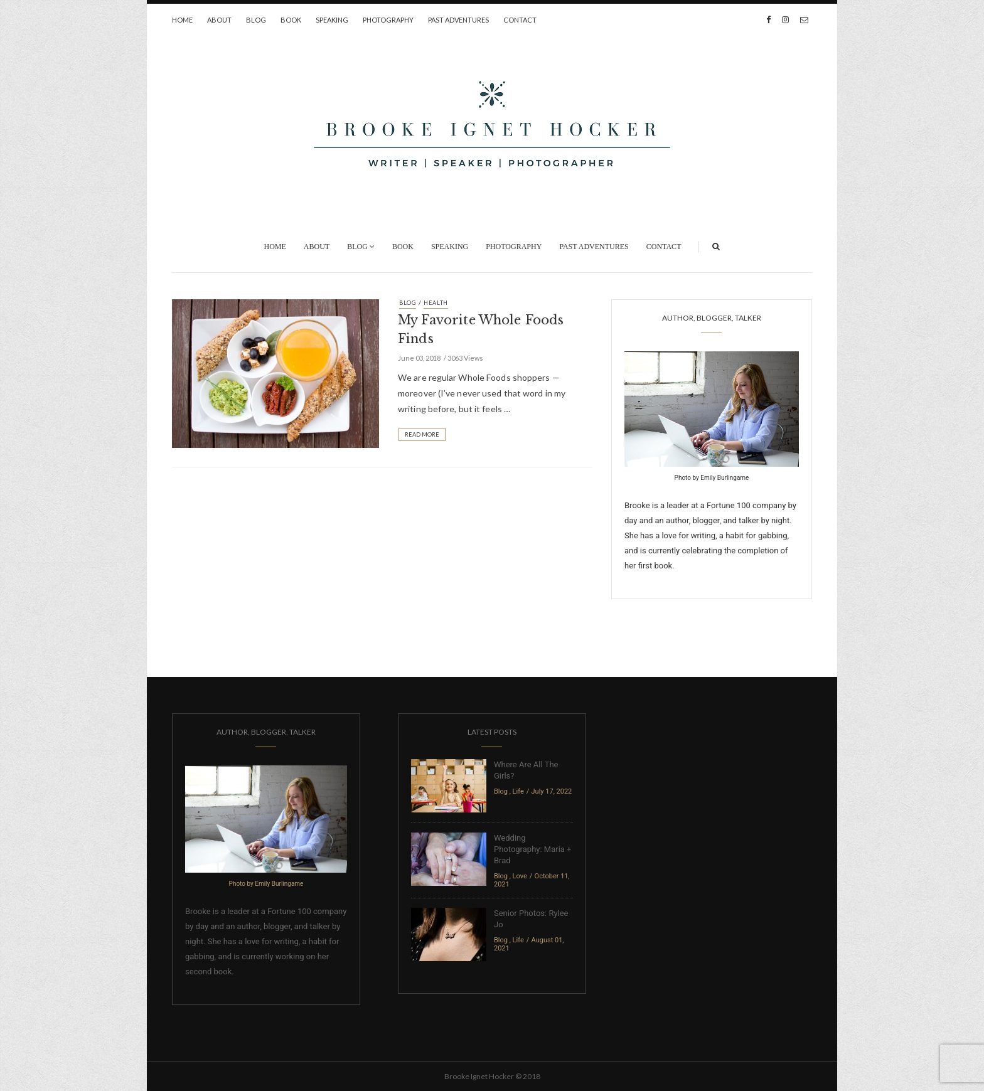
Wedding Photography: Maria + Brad (532, 849)
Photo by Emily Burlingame (712, 477)
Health (436, 302)
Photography (388, 20)
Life (518, 791)
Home (182, 20)
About (219, 20)
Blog (256, 20)
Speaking (332, 20)
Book (291, 20)
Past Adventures (458, 20)
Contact (520, 20)
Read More (422, 434)
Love (520, 876)
